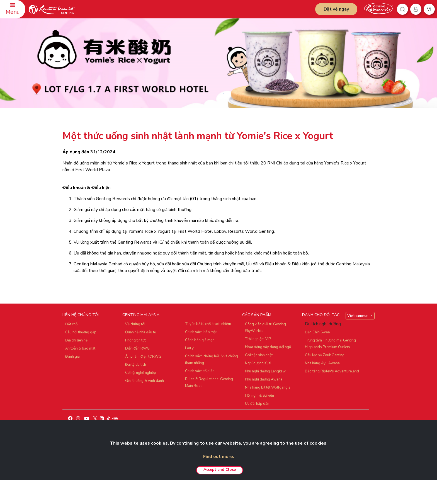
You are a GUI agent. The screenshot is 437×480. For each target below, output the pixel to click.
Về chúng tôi (135, 324)
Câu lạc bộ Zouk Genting (324, 355)
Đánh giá (72, 356)
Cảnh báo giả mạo (200, 340)
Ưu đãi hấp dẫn (257, 403)
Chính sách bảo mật (201, 331)
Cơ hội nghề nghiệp (140, 372)
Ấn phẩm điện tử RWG (143, 356)
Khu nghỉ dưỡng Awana (263, 379)
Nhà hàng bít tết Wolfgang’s (267, 387)
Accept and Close (219, 469)
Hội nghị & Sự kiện (259, 395)
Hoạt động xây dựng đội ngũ (268, 347)
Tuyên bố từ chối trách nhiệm (208, 323)
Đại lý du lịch (135, 364)
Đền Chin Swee (317, 332)
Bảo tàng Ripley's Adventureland (332, 371)
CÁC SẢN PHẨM (256, 314)
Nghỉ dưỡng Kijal (258, 363)
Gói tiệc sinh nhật (259, 355)
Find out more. (218, 457)
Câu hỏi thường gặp (80, 332)
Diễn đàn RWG (137, 348)
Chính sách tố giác (199, 371)
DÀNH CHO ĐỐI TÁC (320, 314)
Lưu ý (189, 348)
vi (429, 9)
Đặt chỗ (71, 324)
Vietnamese (358, 315)
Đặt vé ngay (336, 9)
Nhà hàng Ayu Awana (322, 363)
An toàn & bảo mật (80, 348)
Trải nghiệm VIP (258, 338)
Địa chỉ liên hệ (76, 340)
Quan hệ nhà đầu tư (140, 332)
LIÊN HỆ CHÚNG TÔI (80, 314)
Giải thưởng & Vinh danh (144, 380)
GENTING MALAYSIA (140, 314)
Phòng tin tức (135, 340)
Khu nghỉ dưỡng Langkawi (266, 371)
